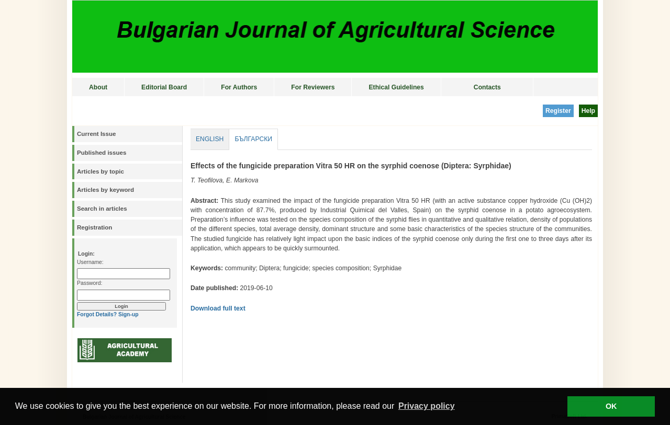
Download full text (218, 308)
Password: (89, 283)
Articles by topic (100, 171)
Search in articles (102, 208)
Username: (90, 262)
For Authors (239, 87)
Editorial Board (164, 87)
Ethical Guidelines (395, 87)
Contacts (487, 87)
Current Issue (96, 134)
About (98, 87)
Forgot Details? (97, 314)
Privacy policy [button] (426, 405)
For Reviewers (312, 87)
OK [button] (611, 406)
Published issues (101, 153)
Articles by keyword (105, 190)
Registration (94, 227)
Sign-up (128, 314)
